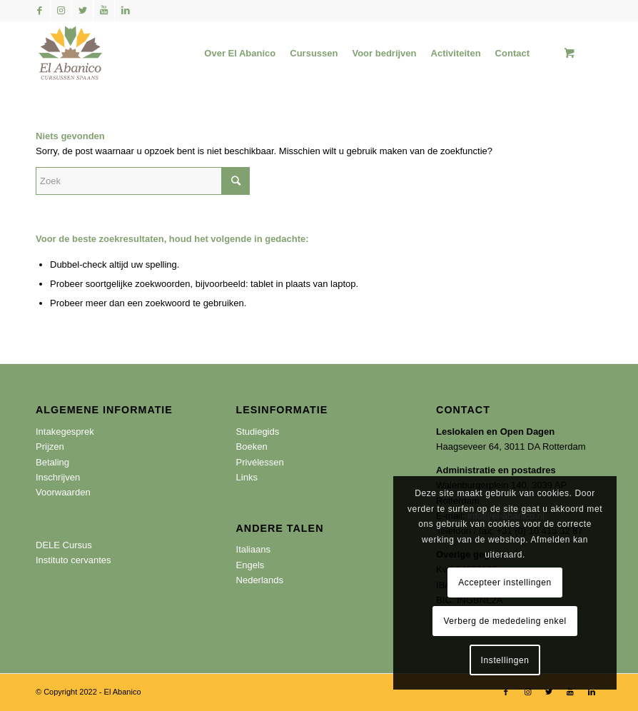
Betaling (52, 462)
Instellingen (505, 660)
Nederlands (260, 580)
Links (247, 477)
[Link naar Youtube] (103, 10)
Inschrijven (58, 477)
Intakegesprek (65, 431)
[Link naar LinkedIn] (125, 10)
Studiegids (258, 431)
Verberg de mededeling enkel (504, 621)
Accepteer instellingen (505, 583)
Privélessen (260, 462)
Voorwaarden (63, 492)
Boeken (252, 446)
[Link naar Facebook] (39, 10)
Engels (250, 565)
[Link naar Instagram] (61, 10)
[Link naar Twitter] (82, 10)
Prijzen (50, 446)
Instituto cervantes (73, 560)
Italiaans (253, 549)
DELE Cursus (64, 545)
